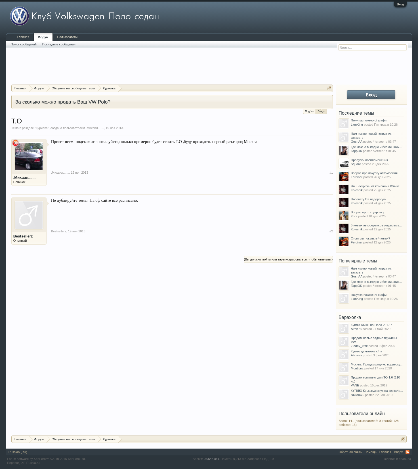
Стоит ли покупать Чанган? (370, 238)
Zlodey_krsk (359, 346)
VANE (355, 385)
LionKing (357, 124)
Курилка (42, 128)
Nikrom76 (357, 395)
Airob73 (356, 329)
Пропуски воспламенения (369, 160)
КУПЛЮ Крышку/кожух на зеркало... (377, 390)
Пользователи (67, 37)
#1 (331, 172)
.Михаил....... (95, 128)
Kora (354, 216)
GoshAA (356, 141)
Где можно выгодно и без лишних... (376, 147)
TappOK (356, 151)
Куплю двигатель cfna (366, 351)
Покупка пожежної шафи (369, 120)
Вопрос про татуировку (367, 212)
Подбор (309, 111)
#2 (331, 231)
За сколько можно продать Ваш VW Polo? (62, 102)
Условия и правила (397, 458)
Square (356, 164)
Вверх (398, 452)
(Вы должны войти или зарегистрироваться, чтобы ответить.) (288, 259)
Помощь (370, 452)
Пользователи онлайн (362, 413)
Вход (400, 4)
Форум (43, 37)
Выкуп (321, 111)
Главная (23, 37)
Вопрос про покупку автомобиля (374, 173)
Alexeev (356, 355)
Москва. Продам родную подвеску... (376, 364)
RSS (407, 452)
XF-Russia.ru (30, 462)
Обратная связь (350, 452)
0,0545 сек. (212, 458)
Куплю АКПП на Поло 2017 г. (371, 325)
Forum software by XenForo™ (46, 458)
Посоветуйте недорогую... (369, 199)
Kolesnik (357, 190)
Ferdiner (356, 177)
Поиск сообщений (24, 44)
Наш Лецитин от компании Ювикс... (376, 186)
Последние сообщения (58, 44)
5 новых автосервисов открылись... (376, 225)
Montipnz (357, 368)
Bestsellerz (23, 236)
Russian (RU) (18, 452)
